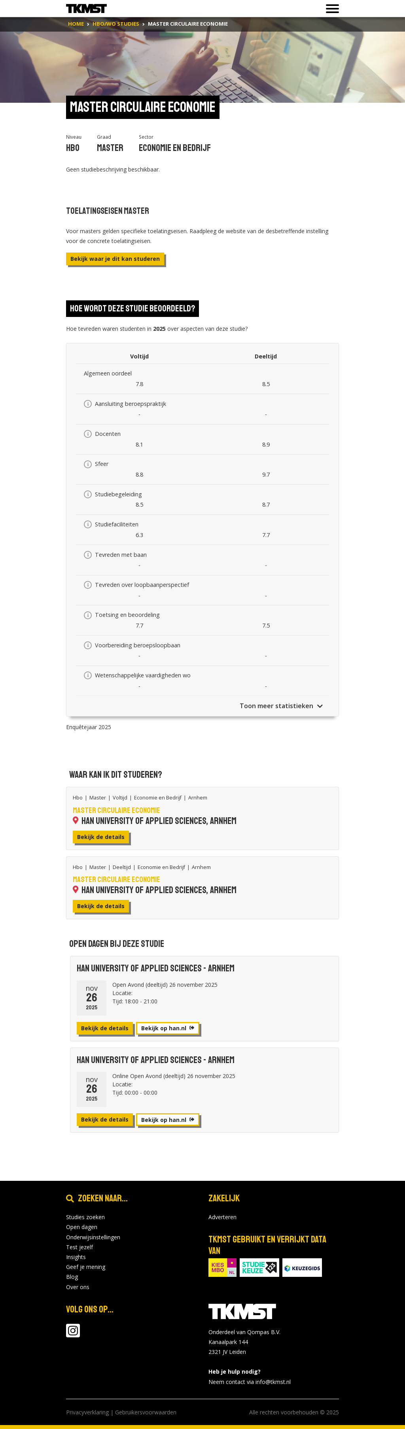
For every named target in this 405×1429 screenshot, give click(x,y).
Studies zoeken (85, 1217)
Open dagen (81, 1227)
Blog (72, 1276)
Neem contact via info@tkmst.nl (249, 1382)
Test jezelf (79, 1247)
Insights (76, 1257)
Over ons (77, 1287)
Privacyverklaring (87, 1412)
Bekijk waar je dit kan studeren (115, 258)
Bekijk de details (101, 837)
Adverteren (222, 1217)
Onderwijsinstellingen (93, 1237)
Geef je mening (85, 1267)
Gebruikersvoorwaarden (145, 1412)
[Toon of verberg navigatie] (330, 8)
